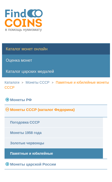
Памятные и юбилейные (31, 153)
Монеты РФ (21, 100)
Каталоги (12, 82)
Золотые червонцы (27, 143)
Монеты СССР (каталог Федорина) (42, 109)
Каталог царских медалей (30, 71)
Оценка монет (19, 60)
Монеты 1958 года (26, 133)
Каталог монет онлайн (26, 49)
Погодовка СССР (25, 122)
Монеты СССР (38, 82)
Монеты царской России (33, 164)
